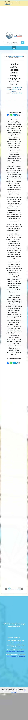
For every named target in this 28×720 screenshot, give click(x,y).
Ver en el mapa (18, 642)
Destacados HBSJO (17, 93)
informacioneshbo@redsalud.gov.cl (15, 651)
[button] (6, 589)
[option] (14, 589)
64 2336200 (7, 4)
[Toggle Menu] (14, 48)
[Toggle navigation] (17, 2)
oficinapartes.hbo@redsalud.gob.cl (15, 656)
